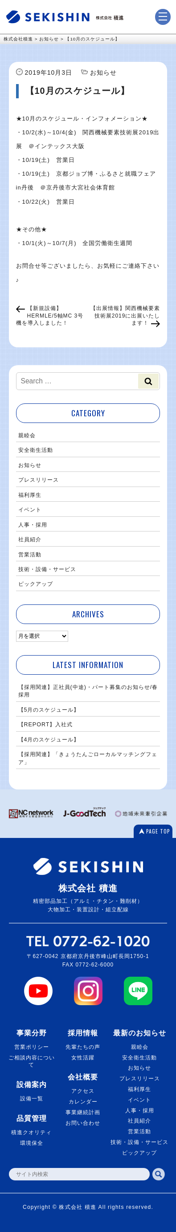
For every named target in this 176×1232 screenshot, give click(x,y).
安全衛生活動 (35, 450)
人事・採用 (32, 525)
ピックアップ (35, 584)
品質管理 (31, 1118)
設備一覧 (31, 1098)
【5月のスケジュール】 (49, 710)
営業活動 (29, 555)
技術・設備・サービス (47, 569)
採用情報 (83, 1033)
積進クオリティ (31, 1132)
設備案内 (31, 1084)
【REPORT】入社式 (45, 724)
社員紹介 (29, 539)
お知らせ (29, 465)
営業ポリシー (31, 1047)
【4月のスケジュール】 (49, 740)
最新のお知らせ (139, 1033)
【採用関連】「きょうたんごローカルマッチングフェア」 (87, 758)
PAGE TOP (158, 831)
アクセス (82, 1091)
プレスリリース (38, 480)
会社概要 (83, 1077)
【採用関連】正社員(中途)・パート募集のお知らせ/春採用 (88, 691)
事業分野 (31, 1033)
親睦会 (27, 435)
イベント (29, 510)
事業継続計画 (82, 1112)
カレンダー (83, 1102)
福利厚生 (29, 495)
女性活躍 (82, 1058)
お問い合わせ (82, 1123)
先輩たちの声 (82, 1047)
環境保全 (31, 1143)
